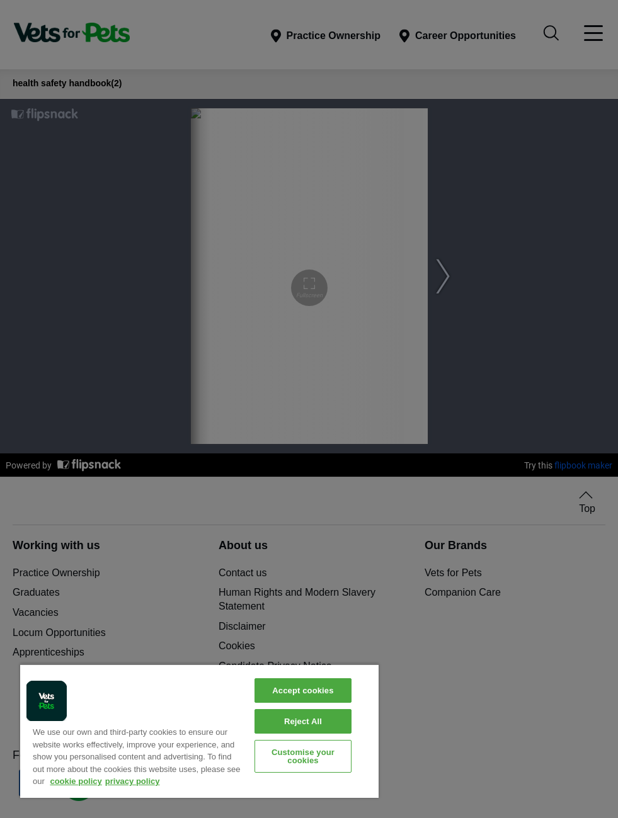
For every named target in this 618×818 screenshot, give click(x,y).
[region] (199, 731)
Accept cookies (302, 690)
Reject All (303, 721)
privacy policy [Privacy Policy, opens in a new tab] (132, 781)
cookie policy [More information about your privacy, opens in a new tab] (75, 781)
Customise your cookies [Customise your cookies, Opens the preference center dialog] (303, 756)
